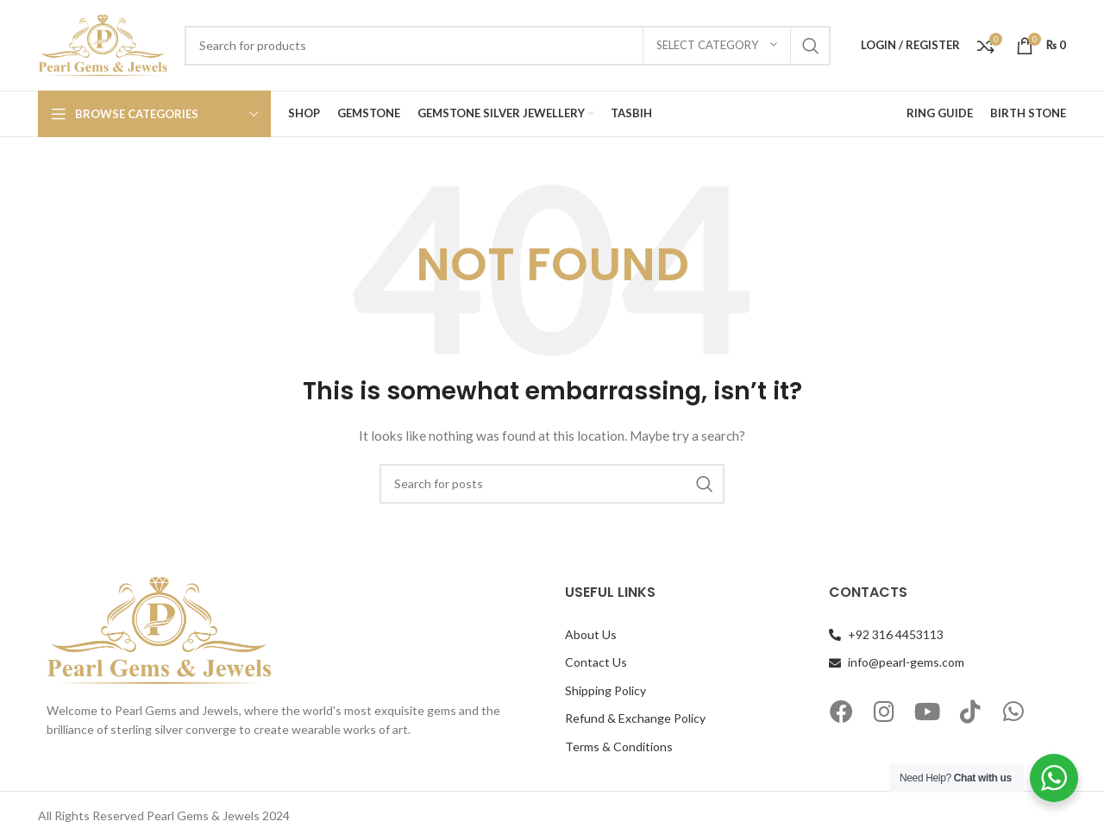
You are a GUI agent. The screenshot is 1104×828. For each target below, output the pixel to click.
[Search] (508, 46)
